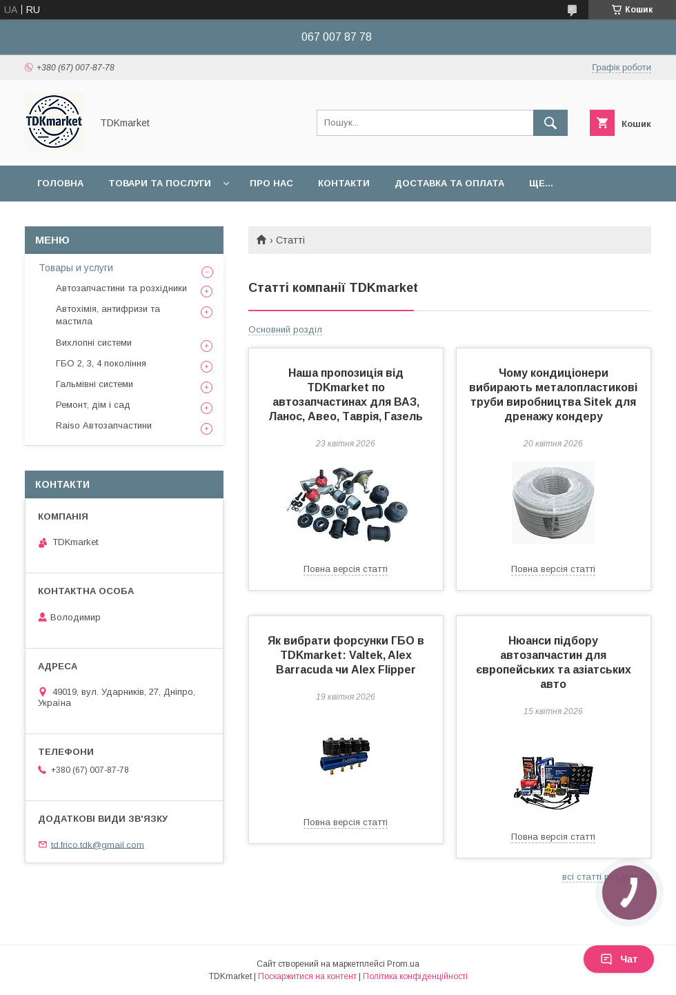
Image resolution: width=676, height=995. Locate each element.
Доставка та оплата (449, 183)
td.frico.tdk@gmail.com (97, 844)
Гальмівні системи (94, 384)
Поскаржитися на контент (307, 976)
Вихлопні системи (94, 342)
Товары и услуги (76, 267)
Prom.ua (403, 964)
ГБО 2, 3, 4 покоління (101, 363)
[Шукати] (550, 123)
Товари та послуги (159, 183)
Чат (618, 959)
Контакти (344, 183)
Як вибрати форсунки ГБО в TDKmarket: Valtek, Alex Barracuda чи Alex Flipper (346, 655)
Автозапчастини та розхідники (121, 288)
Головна (60, 183)
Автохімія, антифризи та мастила (108, 315)
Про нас (271, 183)
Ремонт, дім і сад (93, 405)
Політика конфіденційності (415, 976)
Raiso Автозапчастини (104, 425)
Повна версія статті (346, 569)
